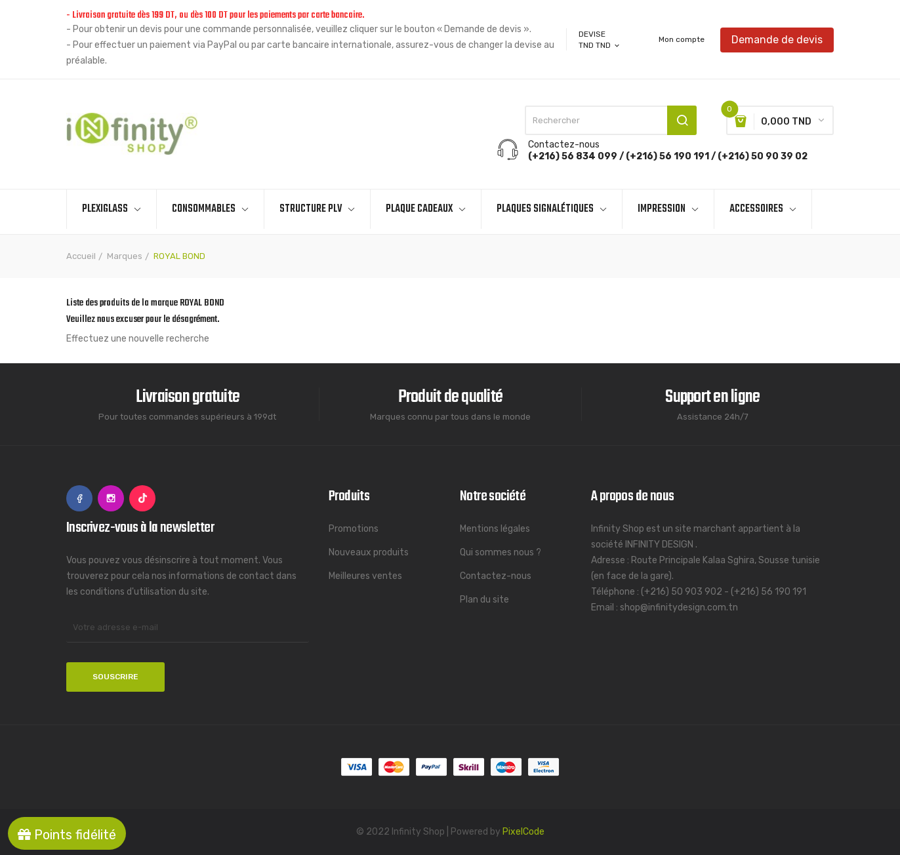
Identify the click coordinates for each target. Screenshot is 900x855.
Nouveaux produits (369, 552)
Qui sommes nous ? (500, 552)
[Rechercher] (611, 120)
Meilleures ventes (365, 576)
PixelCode (523, 831)
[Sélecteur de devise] (600, 45)
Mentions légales (495, 528)
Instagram (111, 498)
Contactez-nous (495, 576)
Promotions (353, 528)
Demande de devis (777, 39)
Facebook (79, 498)
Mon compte (682, 39)
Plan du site (484, 599)
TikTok (142, 498)
